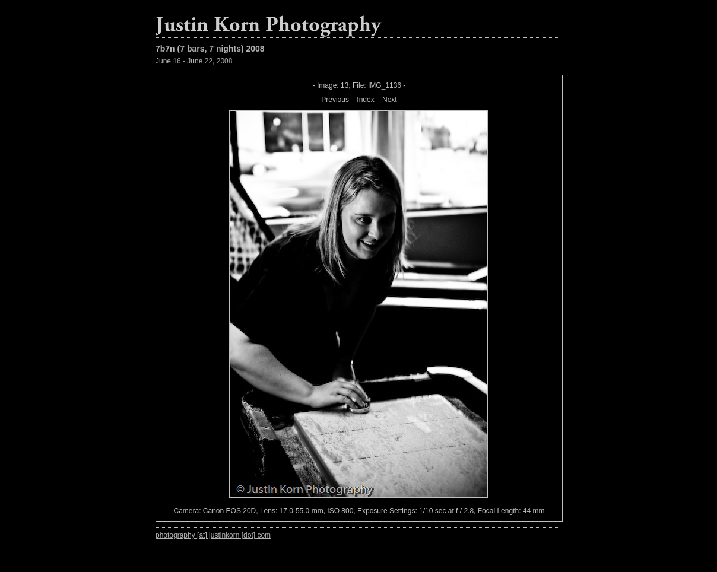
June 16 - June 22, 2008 (194, 61)
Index (365, 100)
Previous (335, 100)
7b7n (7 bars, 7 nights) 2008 (210, 48)
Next (389, 100)
